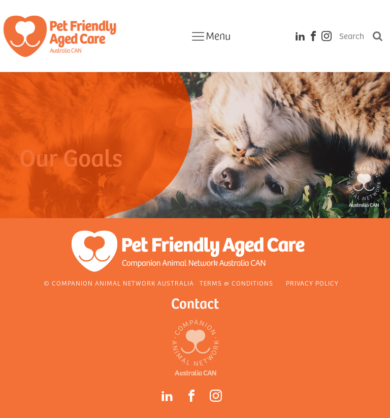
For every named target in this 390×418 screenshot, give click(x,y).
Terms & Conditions (236, 283)
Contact (195, 302)
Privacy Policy (312, 283)
